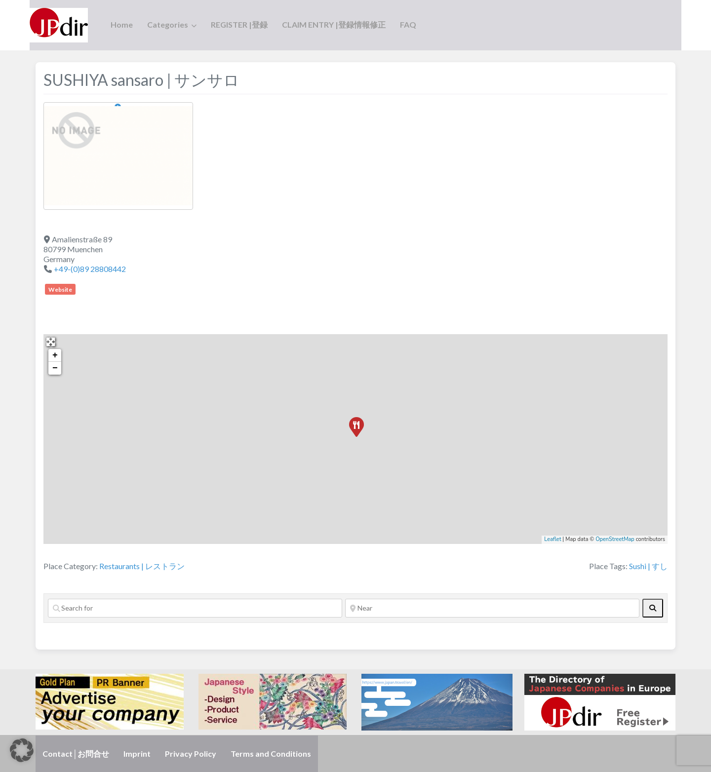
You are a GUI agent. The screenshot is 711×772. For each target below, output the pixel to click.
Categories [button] (167, 24)
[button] (21, 750)
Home (122, 24)
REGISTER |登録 (239, 24)
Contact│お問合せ (75, 753)
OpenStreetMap (614, 539)
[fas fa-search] (652, 608)
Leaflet (552, 539)
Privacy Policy (190, 753)
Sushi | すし (648, 566)
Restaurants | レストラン (142, 566)
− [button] (55, 368)
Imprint (137, 753)
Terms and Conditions (271, 753)
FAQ (408, 24)
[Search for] (195, 608)
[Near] (492, 608)
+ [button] (55, 355)
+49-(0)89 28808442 (90, 268)
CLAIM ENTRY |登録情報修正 (334, 24)
